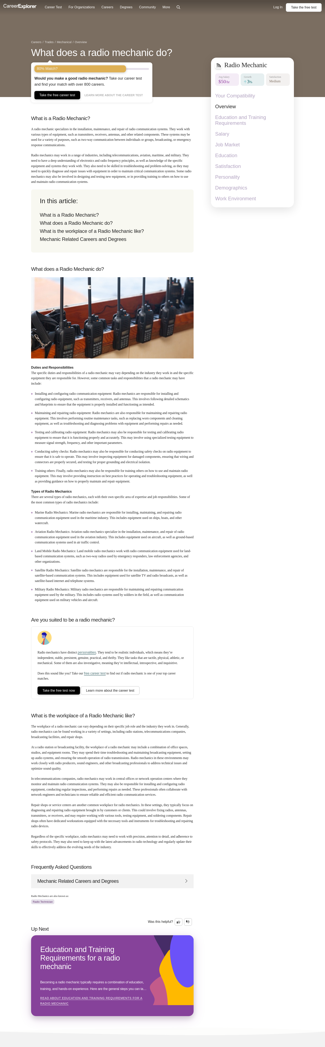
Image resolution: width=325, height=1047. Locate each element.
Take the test (304, 7)
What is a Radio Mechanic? (69, 215)
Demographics (231, 188)
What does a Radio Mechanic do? (76, 223)
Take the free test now (58, 690)
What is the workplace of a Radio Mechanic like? (92, 231)
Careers (107, 7)
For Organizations (81, 7)
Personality (227, 177)
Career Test (53, 7)
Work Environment (235, 198)
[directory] (112, 221)
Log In (278, 7)
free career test (95, 673)
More (166, 7)
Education (226, 155)
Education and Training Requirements (240, 120)
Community (147, 7)
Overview (225, 106)
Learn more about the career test (114, 95)
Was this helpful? (160, 921)
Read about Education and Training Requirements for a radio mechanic (91, 1000)
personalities (87, 652)
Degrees (126, 7)
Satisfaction (228, 166)
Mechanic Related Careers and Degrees (83, 239)
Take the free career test (57, 95)
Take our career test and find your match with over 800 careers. (88, 81)
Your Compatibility (235, 95)
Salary (222, 134)
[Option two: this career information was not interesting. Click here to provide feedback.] (188, 922)
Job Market (227, 144)
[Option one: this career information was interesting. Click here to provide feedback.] (179, 922)
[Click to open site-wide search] (178, 7)
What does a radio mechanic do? (101, 52)
